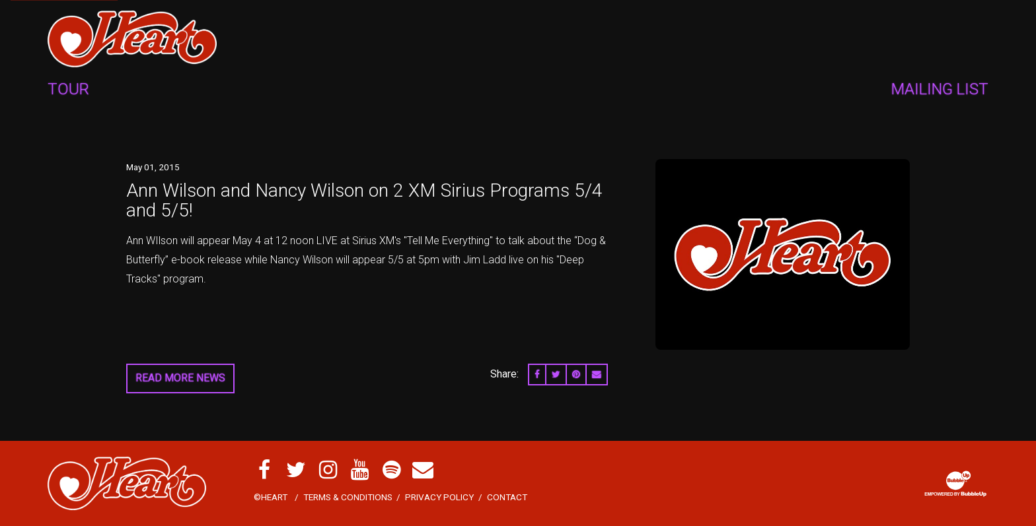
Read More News (180, 378)
